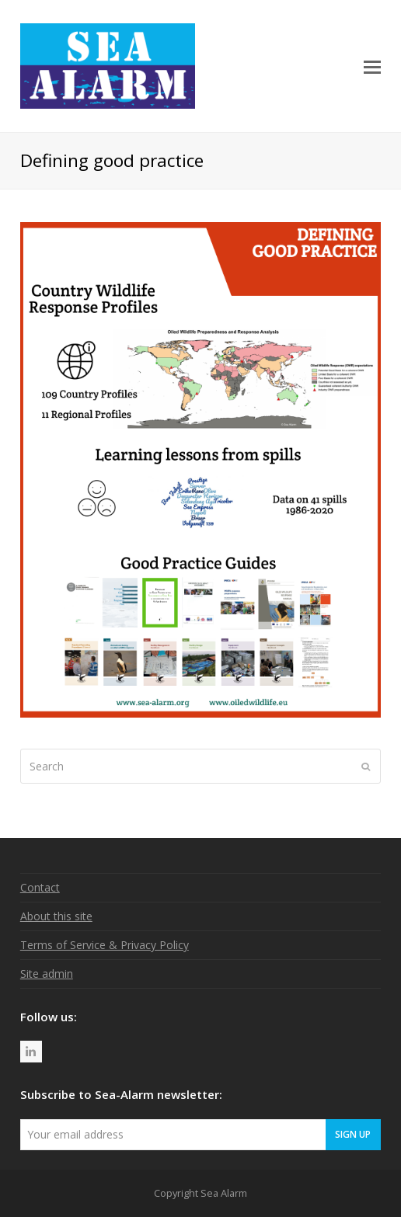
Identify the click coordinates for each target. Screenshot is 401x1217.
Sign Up (353, 1134)
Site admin (46, 973)
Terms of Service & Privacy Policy (104, 944)
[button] (372, 66)
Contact (40, 887)
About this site (56, 916)
